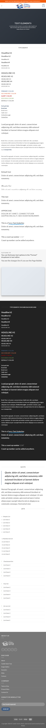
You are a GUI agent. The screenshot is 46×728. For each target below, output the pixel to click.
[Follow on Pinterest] (15, 649)
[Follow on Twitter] (9, 649)
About (3, 660)
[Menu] (2, 6)
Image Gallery (5, 667)
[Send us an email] (12, 649)
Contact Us (4, 692)
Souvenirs (4, 670)
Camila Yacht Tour (6, 663)
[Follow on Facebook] (2, 649)
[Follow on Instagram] (6, 649)
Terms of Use (5, 686)
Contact (3, 676)
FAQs (2, 673)
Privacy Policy (5, 689)
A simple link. (7, 149)
